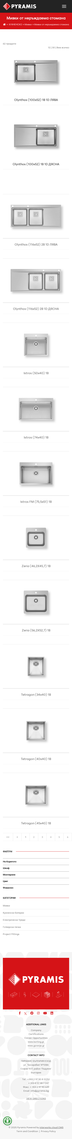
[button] (7, 1121)
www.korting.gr (36, 1041)
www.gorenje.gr (36, 1045)
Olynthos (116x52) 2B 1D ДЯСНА (36, 327)
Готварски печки (12, 926)
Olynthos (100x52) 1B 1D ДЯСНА (36, 165)
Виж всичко (63, 47)
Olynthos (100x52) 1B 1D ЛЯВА (36, 101)
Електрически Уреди (14, 919)
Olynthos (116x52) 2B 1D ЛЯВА (36, 263)
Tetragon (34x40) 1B (36, 713)
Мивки (28, 24)
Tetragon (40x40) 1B (36, 777)
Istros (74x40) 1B (36, 456)
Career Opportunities (36, 1037)
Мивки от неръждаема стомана (51, 24)
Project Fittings (11, 934)
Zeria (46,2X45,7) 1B (36, 584)
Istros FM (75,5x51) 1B (36, 520)
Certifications (36, 1034)
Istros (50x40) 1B (36, 392)
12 (49, 47)
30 (53, 47)
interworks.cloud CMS (51, 1127)
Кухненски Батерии (13, 912)
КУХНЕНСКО (15, 24)
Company (36, 1030)
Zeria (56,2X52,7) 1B (36, 649)
